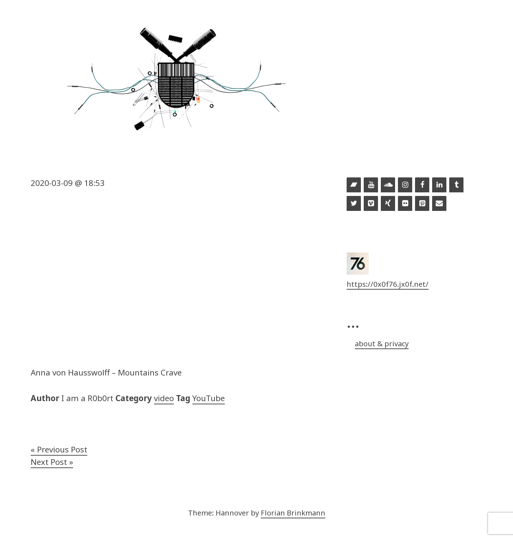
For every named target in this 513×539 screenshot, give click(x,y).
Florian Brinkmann (293, 513)
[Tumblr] (456, 185)
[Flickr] (405, 204)
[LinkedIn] (439, 185)
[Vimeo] (371, 204)
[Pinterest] (422, 204)
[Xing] (388, 204)
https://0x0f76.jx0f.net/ (388, 284)
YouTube (208, 398)
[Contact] (439, 204)
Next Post (49, 461)
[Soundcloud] (388, 185)
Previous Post (62, 449)
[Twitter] (354, 204)
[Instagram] (405, 185)
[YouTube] (371, 185)
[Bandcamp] (354, 185)
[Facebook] (422, 185)
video (164, 398)
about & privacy (382, 343)
